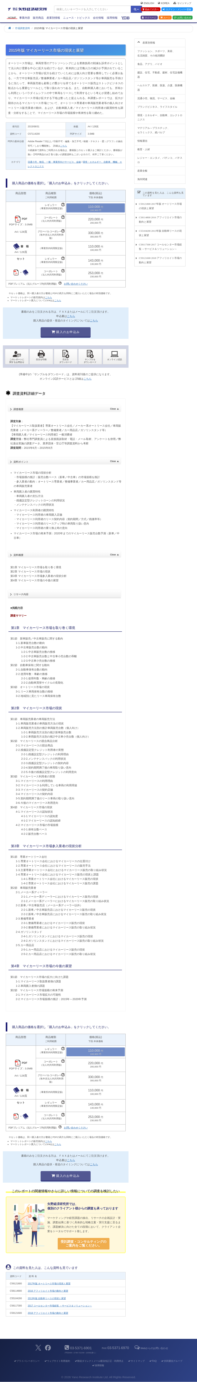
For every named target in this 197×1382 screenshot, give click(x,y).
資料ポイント (66, 460)
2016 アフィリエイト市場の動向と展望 (48, 1291)
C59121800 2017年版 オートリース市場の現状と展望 (160, 203)
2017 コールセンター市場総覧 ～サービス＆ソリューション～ (60, 1305)
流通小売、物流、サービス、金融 (156, 96)
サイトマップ (182, 3)
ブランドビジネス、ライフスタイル (157, 104)
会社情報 (98, 17)
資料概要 (66, 554)
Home (12, 17)
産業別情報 (53, 17)
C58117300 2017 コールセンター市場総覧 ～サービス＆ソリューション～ (160, 244)
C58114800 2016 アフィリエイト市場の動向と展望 (160, 217)
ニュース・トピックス (76, 17)
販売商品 (38, 17)
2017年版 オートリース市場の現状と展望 (49, 1283)
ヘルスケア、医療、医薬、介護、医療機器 (159, 85)
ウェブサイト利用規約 (57, 1361)
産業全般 (142, 168)
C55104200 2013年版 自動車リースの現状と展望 (160, 231)
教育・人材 (143, 147)
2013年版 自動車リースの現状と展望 (47, 1298)
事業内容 (24, 17)
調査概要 (66, 408)
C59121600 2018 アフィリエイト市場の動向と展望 (160, 258)
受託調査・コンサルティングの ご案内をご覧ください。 (83, 1243)
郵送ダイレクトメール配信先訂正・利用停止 (99, 1361)
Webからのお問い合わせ (151, 1348)
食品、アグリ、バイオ (149, 61)
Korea (163, 3)
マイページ (149, 17)
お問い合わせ (182, 17)
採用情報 (112, 17)
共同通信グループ (171, 1361)
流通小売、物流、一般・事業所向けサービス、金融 (54, 162)
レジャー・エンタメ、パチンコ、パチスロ (159, 158)
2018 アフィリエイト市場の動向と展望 (48, 1313)
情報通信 (142, 138)
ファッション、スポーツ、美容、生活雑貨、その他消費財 (156, 51)
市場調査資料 (22, 28)
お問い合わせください (76, 283)
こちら (63, 145)
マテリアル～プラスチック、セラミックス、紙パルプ (153, 128)
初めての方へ (150, 9)
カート (165, 17)
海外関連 (142, 176)
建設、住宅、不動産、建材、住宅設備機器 (159, 72)
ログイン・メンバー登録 (177, 9)
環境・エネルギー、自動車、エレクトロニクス (159, 115)
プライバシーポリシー (27, 1361)
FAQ (153, 1361)
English (147, 3)
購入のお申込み (66, 332)
